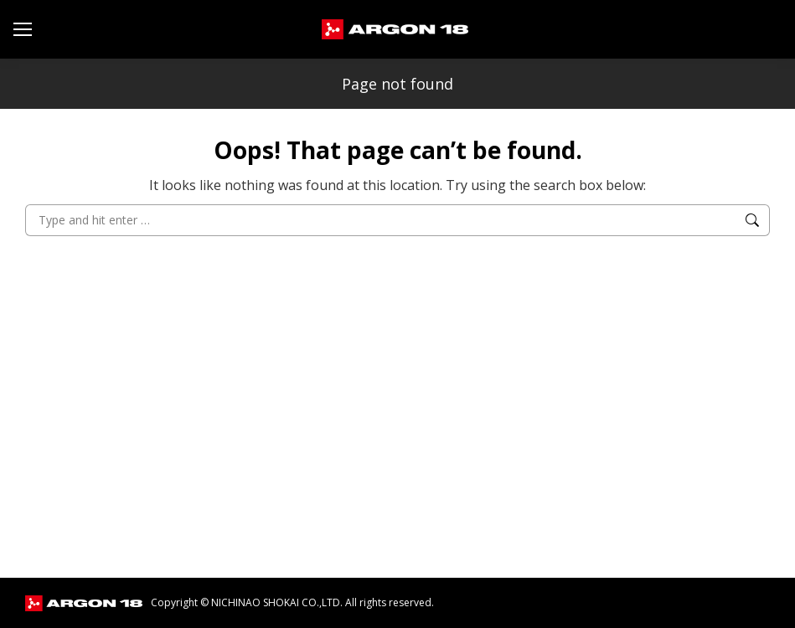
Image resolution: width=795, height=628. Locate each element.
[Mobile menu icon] (23, 29)
